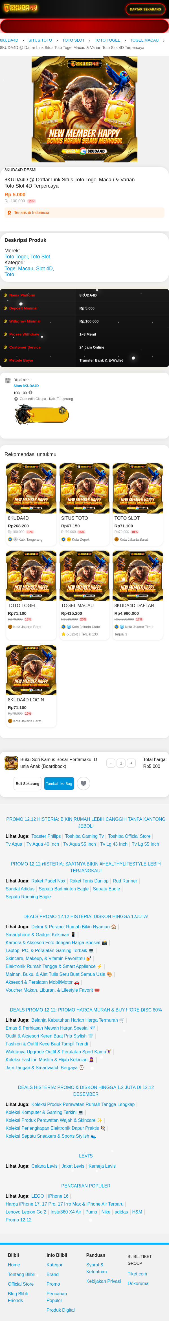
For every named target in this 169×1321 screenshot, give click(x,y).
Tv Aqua (14, 844)
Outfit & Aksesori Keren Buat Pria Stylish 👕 (50, 1036)
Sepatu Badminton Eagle (64, 888)
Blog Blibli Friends (18, 1297)
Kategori (55, 1264)
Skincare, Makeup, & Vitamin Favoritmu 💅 (49, 958)
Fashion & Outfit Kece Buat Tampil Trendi (47, 1043)
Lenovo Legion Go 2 (26, 1212)
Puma (91, 1212)
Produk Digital (61, 1310)
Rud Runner (125, 880)
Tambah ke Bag (59, 783)
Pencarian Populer (85, 1185)
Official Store (21, 1284)
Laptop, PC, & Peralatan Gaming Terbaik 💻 (50, 950)
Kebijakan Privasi (103, 1281)
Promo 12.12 (19, 1219)
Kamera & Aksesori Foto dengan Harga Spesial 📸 (56, 942)
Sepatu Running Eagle (28, 896)
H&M (137, 1212)
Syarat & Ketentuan (96, 1268)
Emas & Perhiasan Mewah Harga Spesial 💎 (50, 1028)
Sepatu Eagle (106, 888)
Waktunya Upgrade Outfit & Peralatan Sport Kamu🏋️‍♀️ (59, 1051)
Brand (53, 1274)
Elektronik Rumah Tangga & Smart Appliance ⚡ (54, 966)
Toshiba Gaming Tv (84, 836)
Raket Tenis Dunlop (88, 880)
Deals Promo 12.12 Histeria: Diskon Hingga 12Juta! (85, 916)
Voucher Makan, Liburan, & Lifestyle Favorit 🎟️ (53, 990)
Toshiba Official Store (129, 836)
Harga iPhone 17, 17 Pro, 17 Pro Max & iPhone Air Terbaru (65, 1204)
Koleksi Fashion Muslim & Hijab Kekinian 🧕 (50, 1059)
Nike (105, 1212)
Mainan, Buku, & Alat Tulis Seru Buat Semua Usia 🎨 (59, 974)
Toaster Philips (46, 836)
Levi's (86, 1156)
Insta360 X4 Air (66, 1212)
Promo (53, 1284)
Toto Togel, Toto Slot (27, 256)
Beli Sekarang (27, 783)
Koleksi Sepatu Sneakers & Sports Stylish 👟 (51, 1136)
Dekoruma (138, 1283)
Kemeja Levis (102, 1166)
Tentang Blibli (21, 1274)
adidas (121, 1212)
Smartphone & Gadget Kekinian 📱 (41, 934)
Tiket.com (137, 1273)
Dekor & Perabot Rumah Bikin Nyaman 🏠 (74, 926)
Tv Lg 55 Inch (145, 844)
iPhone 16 (58, 1196)
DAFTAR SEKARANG (145, 9)
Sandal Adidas (20, 888)
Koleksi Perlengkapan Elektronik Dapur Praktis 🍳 (56, 1128)
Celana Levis (44, 1166)
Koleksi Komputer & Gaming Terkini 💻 (45, 1112)
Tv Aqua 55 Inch (79, 844)
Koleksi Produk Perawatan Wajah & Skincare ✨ (54, 1120)
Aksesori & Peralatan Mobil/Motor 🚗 (43, 982)
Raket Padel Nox (48, 880)
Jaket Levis (73, 1166)
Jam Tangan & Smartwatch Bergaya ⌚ (45, 1067)
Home (14, 1264)
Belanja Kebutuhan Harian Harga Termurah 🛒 (78, 1020)
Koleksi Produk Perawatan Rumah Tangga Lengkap (83, 1104)
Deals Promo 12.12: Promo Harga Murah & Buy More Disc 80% (86, 1010)
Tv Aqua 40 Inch (43, 844)
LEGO (37, 1196)
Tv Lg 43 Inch (114, 844)
